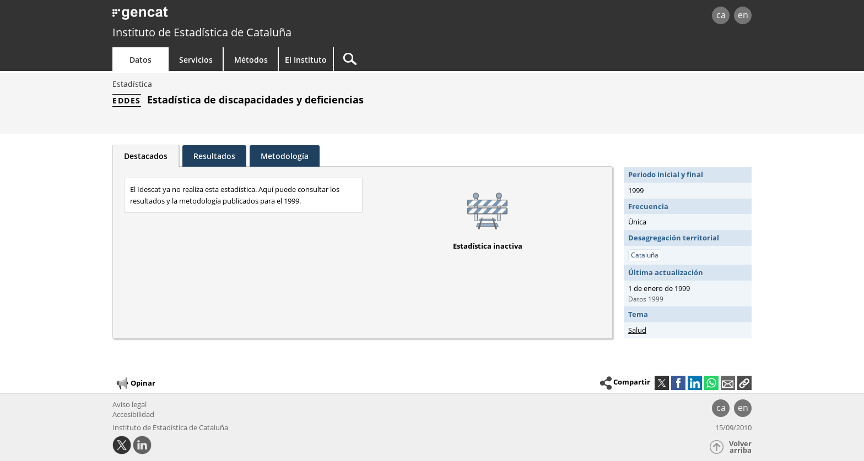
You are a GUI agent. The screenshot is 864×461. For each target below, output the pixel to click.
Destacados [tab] (146, 156)
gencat (240, 16)
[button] (744, 383)
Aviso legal (129, 404)
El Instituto (306, 59)
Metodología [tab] (285, 156)
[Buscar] (427, 59)
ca (721, 15)
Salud (637, 330)
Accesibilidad (133, 414)
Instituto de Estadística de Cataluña (201, 32)
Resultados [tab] (214, 156)
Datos (140, 59)
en (743, 15)
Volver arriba (740, 447)
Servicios (196, 59)
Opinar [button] (135, 383)
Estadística (132, 84)
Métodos (251, 59)
